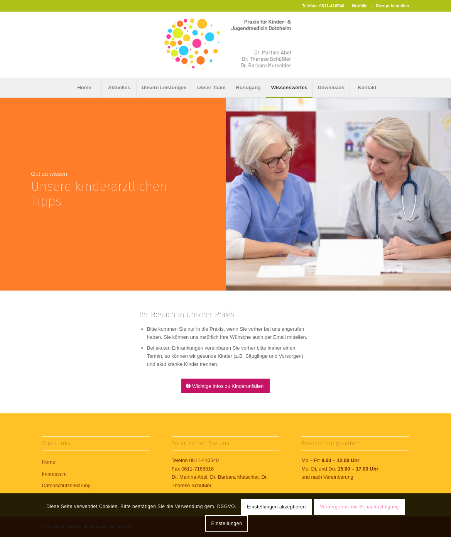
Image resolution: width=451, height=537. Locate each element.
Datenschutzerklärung (66, 485)
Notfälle (359, 5)
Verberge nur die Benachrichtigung (359, 507)
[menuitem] (360, 6)
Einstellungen (226, 523)
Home (48, 462)
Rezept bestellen (392, 5)
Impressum (54, 474)
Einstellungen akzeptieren (276, 507)
